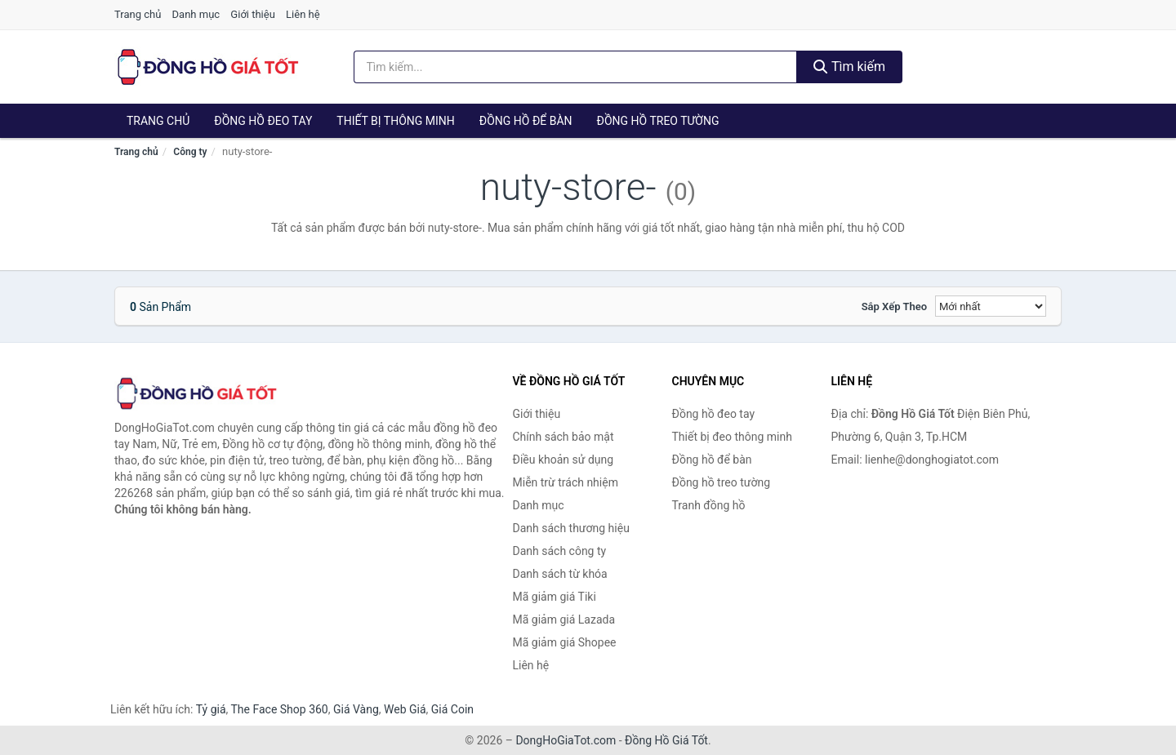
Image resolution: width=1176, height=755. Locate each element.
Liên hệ (303, 14)
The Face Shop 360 (278, 709)
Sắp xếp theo (894, 306)
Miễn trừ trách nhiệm (565, 482)
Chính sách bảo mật (563, 436)
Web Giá (405, 709)
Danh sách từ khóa (560, 573)
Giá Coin (452, 709)
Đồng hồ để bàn (525, 120)
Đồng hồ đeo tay (263, 120)
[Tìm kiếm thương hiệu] (576, 67)
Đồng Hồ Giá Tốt (666, 740)
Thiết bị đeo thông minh (732, 436)
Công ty (190, 152)
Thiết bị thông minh (395, 120)
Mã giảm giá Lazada (564, 619)
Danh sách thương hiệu (571, 528)
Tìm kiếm (849, 66)
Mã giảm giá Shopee (565, 642)
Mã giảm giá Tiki (554, 596)
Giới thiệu (252, 14)
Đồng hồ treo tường (658, 120)
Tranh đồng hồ (709, 505)
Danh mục (196, 14)
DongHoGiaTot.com (565, 740)
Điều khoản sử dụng (563, 459)
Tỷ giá (211, 709)
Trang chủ (137, 14)
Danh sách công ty (560, 550)
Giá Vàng (356, 709)
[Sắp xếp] (990, 306)
